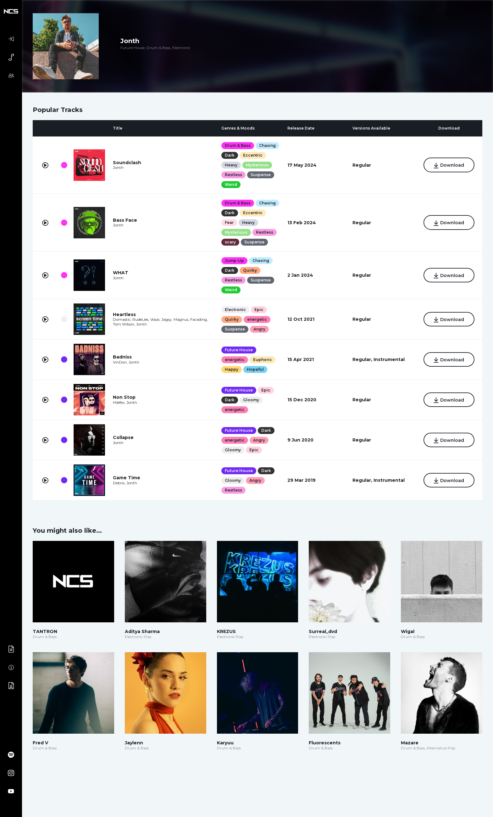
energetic (257, 319)
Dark (230, 155)
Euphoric (262, 359)
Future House (239, 349)
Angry (259, 329)
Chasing (267, 145)
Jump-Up (234, 260)
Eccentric (253, 155)
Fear (229, 222)
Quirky (250, 270)
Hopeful (255, 369)
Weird (231, 184)
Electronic (235, 309)
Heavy (231, 165)
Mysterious (257, 165)
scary (230, 242)
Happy (231, 369)
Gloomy (251, 399)
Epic (258, 309)
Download (449, 165)
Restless (233, 174)
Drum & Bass (238, 145)
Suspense (261, 174)
